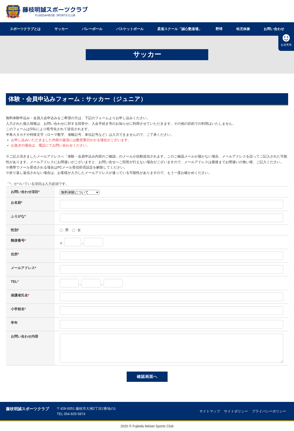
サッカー (61, 29)
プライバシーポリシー (269, 411)
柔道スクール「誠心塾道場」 (179, 29)
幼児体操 (243, 29)
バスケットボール (130, 29)
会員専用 (286, 44)
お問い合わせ (274, 29)
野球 (219, 29)
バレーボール (92, 29)
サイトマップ (209, 411)
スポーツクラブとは (25, 29)
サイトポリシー (236, 411)
